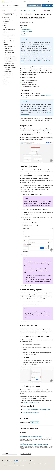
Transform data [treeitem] (8, 54)
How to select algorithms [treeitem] (10, 52)
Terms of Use (4, 466)
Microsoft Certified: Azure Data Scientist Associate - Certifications (34, 444)
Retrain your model (25, 33)
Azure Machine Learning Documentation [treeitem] (8, 20)
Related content (24, 34)
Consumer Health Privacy (39, 464)
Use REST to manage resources (31, 402)
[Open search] (48, 2)
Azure (25, 10)
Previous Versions (12, 464)
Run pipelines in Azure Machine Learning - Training (31, 436)
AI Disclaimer (4, 464)
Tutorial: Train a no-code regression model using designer (36, 409)
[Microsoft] (2, 2)
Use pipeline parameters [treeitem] (10, 56)
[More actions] (52, 10)
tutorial (21, 122)
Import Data (46, 130)
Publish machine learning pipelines (31, 412)
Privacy (30, 464)
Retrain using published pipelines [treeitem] (10, 58)
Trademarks (11, 466)
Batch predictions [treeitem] (8, 61)
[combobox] (9, 14)
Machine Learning (31, 10)
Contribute (24, 464)
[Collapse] (15, 10)
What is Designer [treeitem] (8, 48)
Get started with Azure (48, 5)
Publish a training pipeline (26, 31)
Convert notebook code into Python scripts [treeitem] (10, 68)
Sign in (51, 1)
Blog (19, 464)
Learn (21, 10)
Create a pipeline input (26, 29)
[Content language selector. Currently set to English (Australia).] (7, 461)
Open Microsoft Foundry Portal (34, 5)
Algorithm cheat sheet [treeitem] (9, 50)
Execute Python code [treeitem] (9, 63)
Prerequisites (23, 27)
